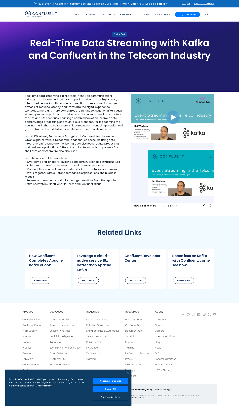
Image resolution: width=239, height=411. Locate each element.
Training (129, 347)
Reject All (110, 389)
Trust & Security (163, 364)
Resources (132, 312)
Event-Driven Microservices (65, 347)
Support (129, 342)
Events (129, 359)
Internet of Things (60, 364)
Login (186, 3)
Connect (27, 342)
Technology (93, 353)
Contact (159, 325)
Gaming (91, 359)
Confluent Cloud (31, 319)
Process (26, 347)
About (159, 312)
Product (27, 312)
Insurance (92, 347)
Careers (159, 330)
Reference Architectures (63, 325)
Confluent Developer (137, 325)
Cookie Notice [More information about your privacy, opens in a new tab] (44, 385)
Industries (92, 312)
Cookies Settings (110, 397)
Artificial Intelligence (61, 336)
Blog (157, 342)
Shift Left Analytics (60, 330)
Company (160, 319)
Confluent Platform (33, 325)
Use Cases (56, 312)
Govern (26, 353)
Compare (130, 376)
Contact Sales (204, 3)
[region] (68, 388)
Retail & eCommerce (98, 325)
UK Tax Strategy (163, 370)
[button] (48, 269)
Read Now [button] (40, 280)
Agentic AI (55, 342)
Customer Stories (60, 319)
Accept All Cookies (110, 380)
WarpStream (29, 330)
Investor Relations (165, 336)
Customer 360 (58, 359)
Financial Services (96, 319)
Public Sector (93, 342)
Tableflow (27, 359)
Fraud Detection (59, 353)
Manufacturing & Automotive (103, 330)
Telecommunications (98, 336)
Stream (26, 336)
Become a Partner (165, 359)
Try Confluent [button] (187, 14)
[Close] (128, 373)
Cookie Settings (163, 389)
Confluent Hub (30, 364)
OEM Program (133, 364)
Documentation (134, 330)
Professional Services (137, 353)
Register (161, 3)
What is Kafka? (133, 319)
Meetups (130, 370)
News (158, 347)
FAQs (157, 353)
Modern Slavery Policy (141, 389)
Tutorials (130, 336)
